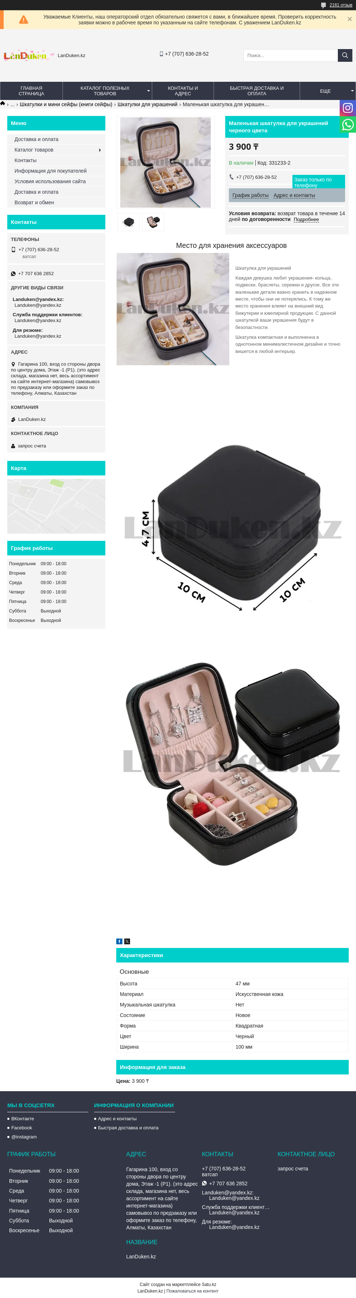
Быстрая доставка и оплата (128, 1127)
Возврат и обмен (34, 202)
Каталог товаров (34, 150)
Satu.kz (209, 1284)
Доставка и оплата (36, 139)
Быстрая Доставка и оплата (257, 90)
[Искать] (345, 55)
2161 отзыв (341, 5)
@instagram (24, 1137)
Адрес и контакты (117, 1118)
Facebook (21, 1127)
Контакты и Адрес (183, 90)
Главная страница (31, 90)
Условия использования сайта (50, 181)
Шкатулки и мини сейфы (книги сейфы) (66, 104)
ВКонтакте (22, 1118)
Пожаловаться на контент (192, 1291)
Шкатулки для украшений (148, 104)
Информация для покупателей (50, 171)
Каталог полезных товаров (105, 90)
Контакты (25, 160)
